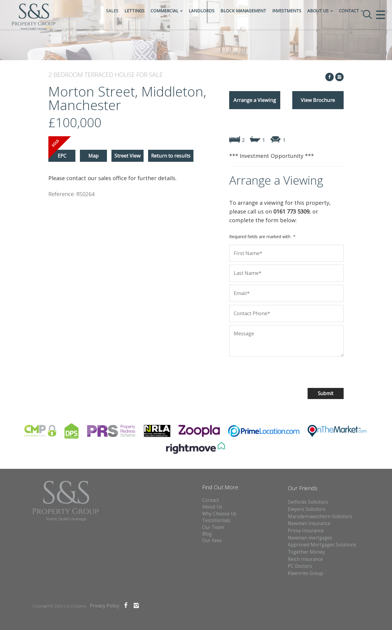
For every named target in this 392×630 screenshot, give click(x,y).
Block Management (263, 28)
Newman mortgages (310, 538)
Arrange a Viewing (254, 100)
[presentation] (268, 371)
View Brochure (318, 100)
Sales (132, 28)
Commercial (186, 28)
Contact (371, 28)
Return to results (170, 155)
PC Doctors (300, 566)
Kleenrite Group (305, 573)
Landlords (221, 28)
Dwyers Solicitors (307, 509)
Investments (306, 28)
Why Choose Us (219, 514)
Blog (207, 534)
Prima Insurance (306, 530)
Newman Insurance (310, 523)
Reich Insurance (305, 559)
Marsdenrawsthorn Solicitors (320, 516)
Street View (127, 155)
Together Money (306, 552)
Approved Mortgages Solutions (322, 545)
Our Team (213, 527)
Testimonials (216, 520)
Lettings (154, 28)
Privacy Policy (104, 606)
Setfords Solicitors (308, 502)
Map (93, 155)
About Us (340, 28)
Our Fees (212, 540)
